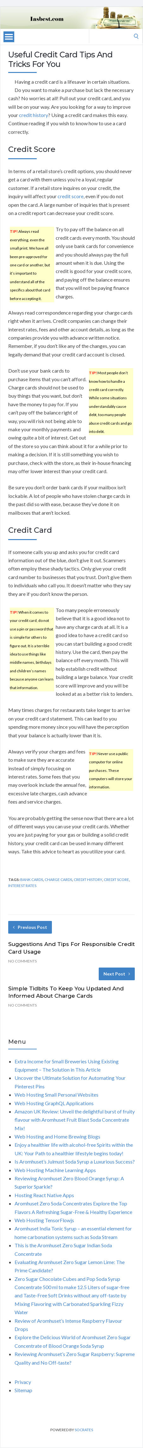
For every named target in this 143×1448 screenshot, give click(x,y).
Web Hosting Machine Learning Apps (55, 1170)
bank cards (31, 879)
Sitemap (23, 1390)
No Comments (22, 961)
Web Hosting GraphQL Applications (54, 1103)
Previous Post (30, 927)
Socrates (84, 1429)
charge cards (58, 879)
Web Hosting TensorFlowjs (44, 1220)
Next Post (116, 973)
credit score (71, 196)
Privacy (23, 1382)
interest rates (22, 885)
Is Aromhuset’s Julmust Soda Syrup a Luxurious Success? (75, 1161)
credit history (33, 115)
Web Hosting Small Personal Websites (56, 1095)
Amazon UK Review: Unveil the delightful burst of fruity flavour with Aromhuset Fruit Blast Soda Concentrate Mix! (75, 1119)
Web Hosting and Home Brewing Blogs (57, 1136)
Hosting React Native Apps (44, 1195)
